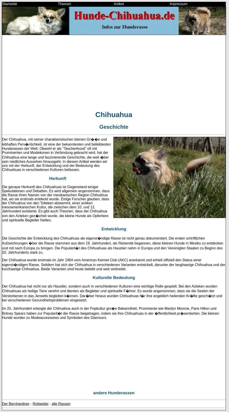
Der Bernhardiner (16, 404)
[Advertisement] (114, 74)
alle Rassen (61, 404)
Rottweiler (41, 404)
